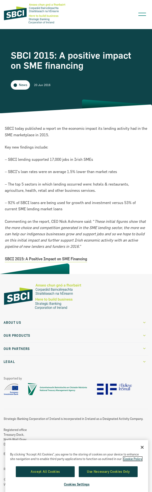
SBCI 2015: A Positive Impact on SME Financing (46, 259)
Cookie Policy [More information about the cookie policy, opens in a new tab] (133, 473)
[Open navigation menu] (142, 13)
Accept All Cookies (45, 486)
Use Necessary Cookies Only (108, 486)
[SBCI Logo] (35, 24)
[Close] (142, 461)
